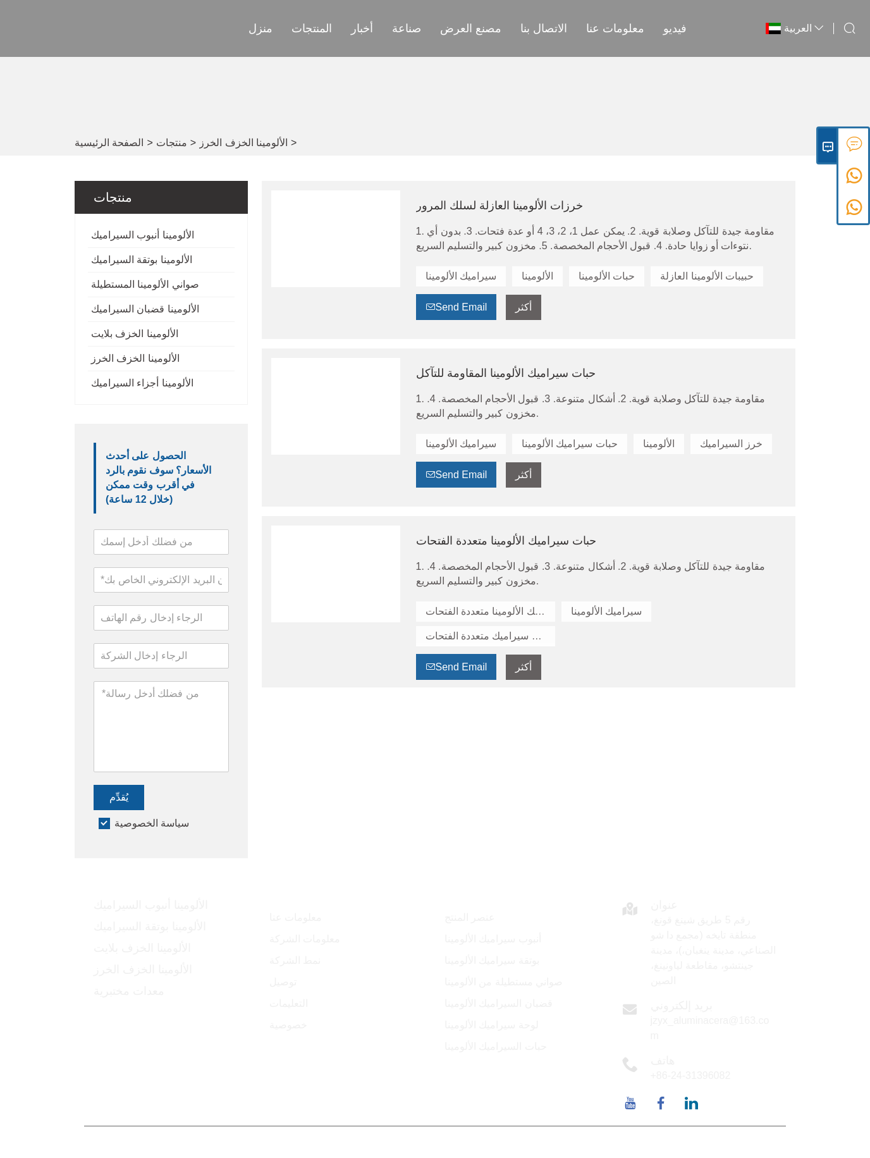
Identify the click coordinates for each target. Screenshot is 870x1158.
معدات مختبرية (129, 991)
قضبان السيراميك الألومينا (498, 1003)
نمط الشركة (295, 960)
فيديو (675, 28)
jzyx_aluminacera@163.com (710, 1028)
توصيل (283, 981)
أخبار (362, 28)
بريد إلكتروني (682, 1005)
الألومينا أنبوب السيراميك (142, 235)
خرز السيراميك (731, 443)
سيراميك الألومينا (461, 276)
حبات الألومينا (607, 276)
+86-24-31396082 (691, 1075)
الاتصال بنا (543, 28)
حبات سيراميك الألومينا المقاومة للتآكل (506, 373)
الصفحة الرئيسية (109, 142)
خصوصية (288, 1024)
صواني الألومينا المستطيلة (145, 284)
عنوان (664, 905)
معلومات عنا (615, 28)
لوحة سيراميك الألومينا (491, 1024)
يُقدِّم (118, 797)
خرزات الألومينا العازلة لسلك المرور (499, 205)
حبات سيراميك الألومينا (570, 443)
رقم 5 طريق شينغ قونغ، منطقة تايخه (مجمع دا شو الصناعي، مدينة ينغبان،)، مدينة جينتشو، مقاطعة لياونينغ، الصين (713, 950)
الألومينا (537, 276)
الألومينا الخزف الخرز (243, 142)
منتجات (171, 142)
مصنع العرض (470, 28)
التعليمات (288, 1003)
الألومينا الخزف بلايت (134, 333)
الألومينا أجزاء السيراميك (142, 383)
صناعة (406, 28)
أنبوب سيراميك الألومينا (492, 938)
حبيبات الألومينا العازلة (707, 276)
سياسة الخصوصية (151, 823)
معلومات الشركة (304, 938)
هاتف (663, 1060)
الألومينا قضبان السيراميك (145, 309)
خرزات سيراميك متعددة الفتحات (490, 636)
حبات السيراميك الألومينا (495, 1046)
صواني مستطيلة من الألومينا (503, 981)
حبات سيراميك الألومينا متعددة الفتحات (506, 540)
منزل (260, 28)
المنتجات (311, 28)
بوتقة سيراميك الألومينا (491, 960)
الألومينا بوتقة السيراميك (141, 259)
